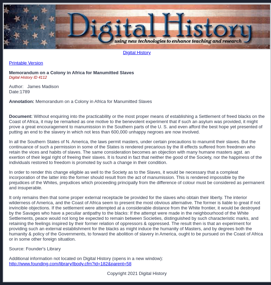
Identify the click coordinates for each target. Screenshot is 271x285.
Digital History (137, 52)
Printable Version (26, 63)
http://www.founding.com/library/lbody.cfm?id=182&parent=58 (70, 263)
